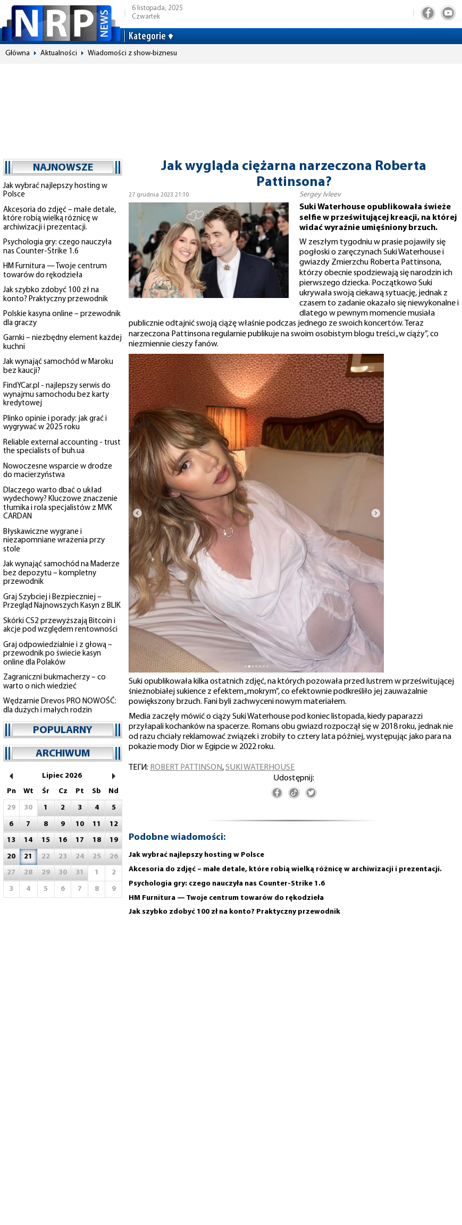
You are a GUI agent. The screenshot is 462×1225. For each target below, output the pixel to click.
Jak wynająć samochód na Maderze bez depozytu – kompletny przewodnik (61, 573)
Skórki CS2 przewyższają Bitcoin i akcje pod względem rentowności (60, 625)
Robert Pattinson (186, 767)
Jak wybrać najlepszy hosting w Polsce (196, 855)
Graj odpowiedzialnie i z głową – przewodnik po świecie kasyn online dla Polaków (57, 654)
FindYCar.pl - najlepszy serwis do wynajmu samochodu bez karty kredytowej (57, 394)
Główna (17, 53)
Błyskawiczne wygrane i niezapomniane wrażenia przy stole (54, 541)
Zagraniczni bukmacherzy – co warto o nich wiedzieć (54, 682)
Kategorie (147, 36)
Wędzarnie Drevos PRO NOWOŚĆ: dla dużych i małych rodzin (59, 705)
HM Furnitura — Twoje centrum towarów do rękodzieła (55, 270)
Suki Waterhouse (260, 767)
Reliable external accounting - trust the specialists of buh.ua (62, 447)
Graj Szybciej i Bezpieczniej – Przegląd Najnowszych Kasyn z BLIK (62, 601)
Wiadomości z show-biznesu (132, 53)
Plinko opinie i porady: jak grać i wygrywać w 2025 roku (55, 423)
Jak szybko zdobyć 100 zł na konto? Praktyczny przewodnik (55, 294)
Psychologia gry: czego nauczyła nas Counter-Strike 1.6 (57, 247)
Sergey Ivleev (320, 195)
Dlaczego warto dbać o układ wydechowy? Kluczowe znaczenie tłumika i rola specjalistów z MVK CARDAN (60, 504)
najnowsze (63, 168)
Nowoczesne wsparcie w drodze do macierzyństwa (57, 471)
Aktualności (58, 53)
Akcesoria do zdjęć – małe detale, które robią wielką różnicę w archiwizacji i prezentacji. (59, 219)
